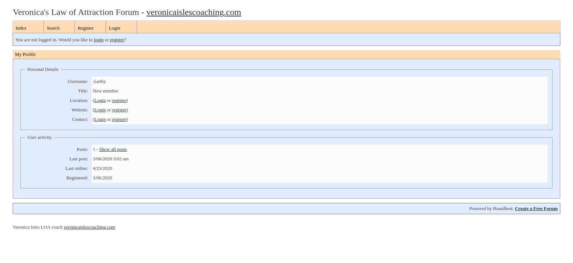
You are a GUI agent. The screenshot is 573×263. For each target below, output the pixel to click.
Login (114, 28)
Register (86, 28)
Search (53, 28)
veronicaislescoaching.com (194, 12)
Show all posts (113, 149)
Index (21, 28)
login (99, 39)
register (117, 39)
